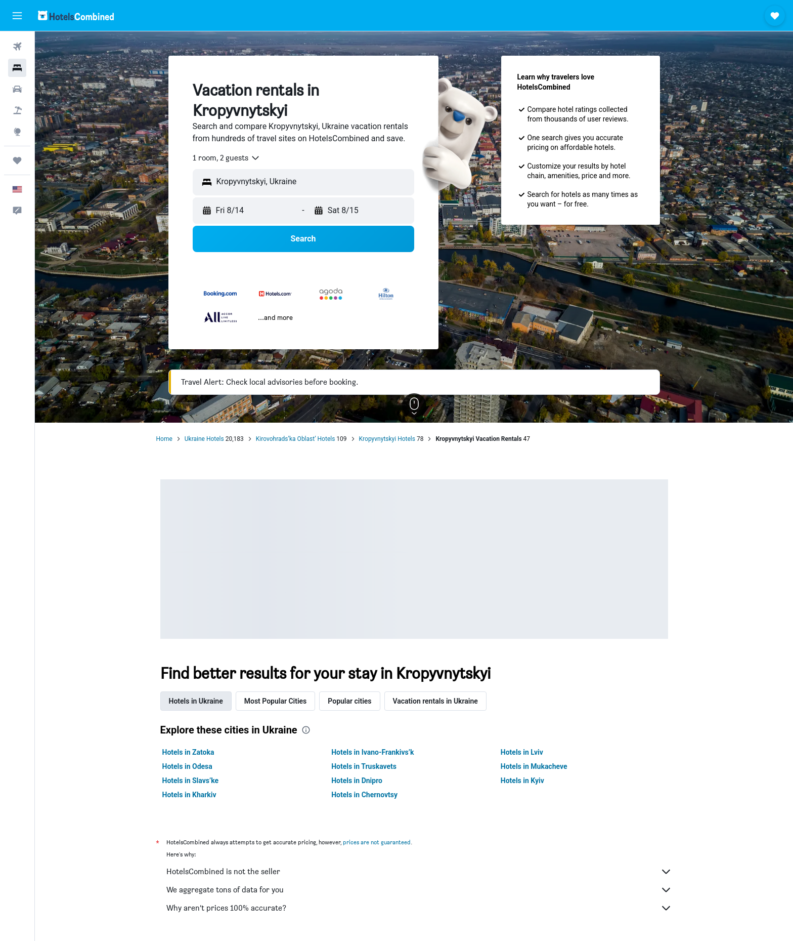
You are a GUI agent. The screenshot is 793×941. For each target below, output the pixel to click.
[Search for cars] (17, 89)
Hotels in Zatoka (188, 752)
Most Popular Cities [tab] (275, 701)
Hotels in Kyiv (522, 780)
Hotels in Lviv (522, 752)
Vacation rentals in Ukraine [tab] (435, 701)
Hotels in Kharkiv (189, 795)
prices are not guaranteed (377, 842)
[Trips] (17, 160)
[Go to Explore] (17, 131)
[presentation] (306, 729)
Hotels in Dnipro (356, 780)
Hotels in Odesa (187, 766)
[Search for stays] (17, 68)
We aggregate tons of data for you (419, 890)
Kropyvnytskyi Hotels (387, 438)
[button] (17, 16)
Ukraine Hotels (204, 438)
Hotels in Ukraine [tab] (196, 701)
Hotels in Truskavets (363, 766)
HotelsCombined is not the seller (419, 872)
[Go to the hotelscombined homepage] (75, 15)
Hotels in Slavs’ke (190, 780)
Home (164, 438)
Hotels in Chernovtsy (364, 795)
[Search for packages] (17, 110)
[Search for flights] (17, 46)
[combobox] (226, 158)
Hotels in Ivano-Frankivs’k (372, 752)
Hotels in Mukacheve (534, 766)
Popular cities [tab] (349, 701)
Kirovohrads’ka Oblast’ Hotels (295, 438)
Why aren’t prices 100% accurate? (419, 908)
